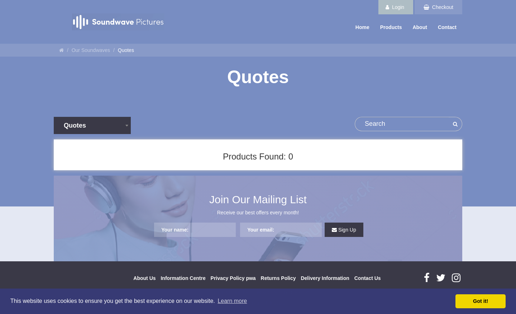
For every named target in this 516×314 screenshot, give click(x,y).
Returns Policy (278, 278)
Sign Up (344, 230)
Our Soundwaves (91, 50)
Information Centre (183, 278)
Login (395, 7)
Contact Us (367, 278)
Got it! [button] (480, 301)
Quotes (126, 50)
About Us (144, 278)
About (419, 27)
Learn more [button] (232, 301)
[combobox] (92, 125)
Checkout (438, 7)
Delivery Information (325, 278)
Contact (447, 27)
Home (362, 27)
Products (391, 27)
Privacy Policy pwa (233, 278)
